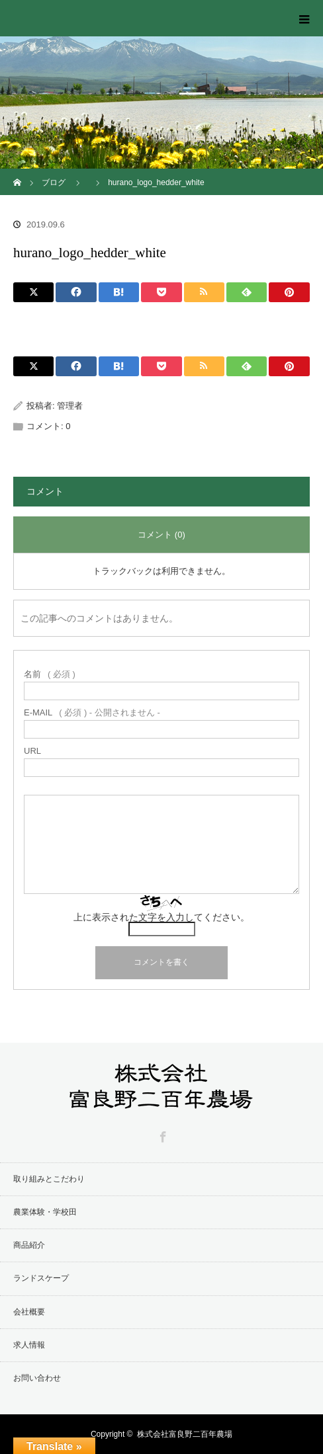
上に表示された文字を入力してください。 (161, 917)
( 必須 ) (49, 674)
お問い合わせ (37, 1378)
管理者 (70, 406)
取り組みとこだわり (49, 1179)
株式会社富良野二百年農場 (184, 1434)
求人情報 (29, 1345)
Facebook (161, 1135)
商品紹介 (29, 1245)
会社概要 (29, 1311)
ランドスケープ (41, 1278)
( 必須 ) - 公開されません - (92, 712)
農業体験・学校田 (45, 1212)
